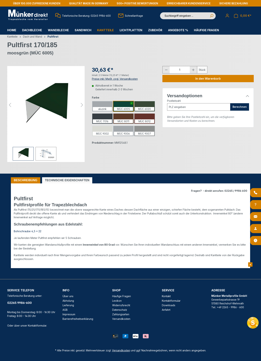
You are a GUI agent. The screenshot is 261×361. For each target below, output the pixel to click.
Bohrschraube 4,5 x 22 (27, 231)
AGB (65, 309)
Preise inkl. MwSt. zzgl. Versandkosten (115, 78)
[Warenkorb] (243, 15)
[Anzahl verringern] (166, 69)
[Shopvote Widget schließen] (250, 264)
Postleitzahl (174, 100)
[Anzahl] (180, 69)
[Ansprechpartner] (255, 228)
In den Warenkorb (208, 78)
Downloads (168, 305)
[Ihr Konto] (227, 15)
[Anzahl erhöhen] (193, 69)
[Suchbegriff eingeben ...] (184, 15)
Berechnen (240, 106)
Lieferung (68, 305)
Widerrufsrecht (121, 305)
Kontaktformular (37, 325)
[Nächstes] (82, 105)
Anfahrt (166, 309)
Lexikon (117, 300)
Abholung (68, 300)
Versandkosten (121, 318)
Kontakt (166, 296)
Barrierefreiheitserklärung (78, 318)
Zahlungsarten (120, 314)
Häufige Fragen (121, 296)
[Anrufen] (255, 192)
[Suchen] (211, 15)
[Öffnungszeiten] (255, 240)
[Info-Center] (255, 204)
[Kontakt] (255, 216)
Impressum (69, 314)
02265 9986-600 (19, 303)
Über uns (68, 296)
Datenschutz (119, 309)
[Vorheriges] (10, 105)
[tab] (25, 180)
